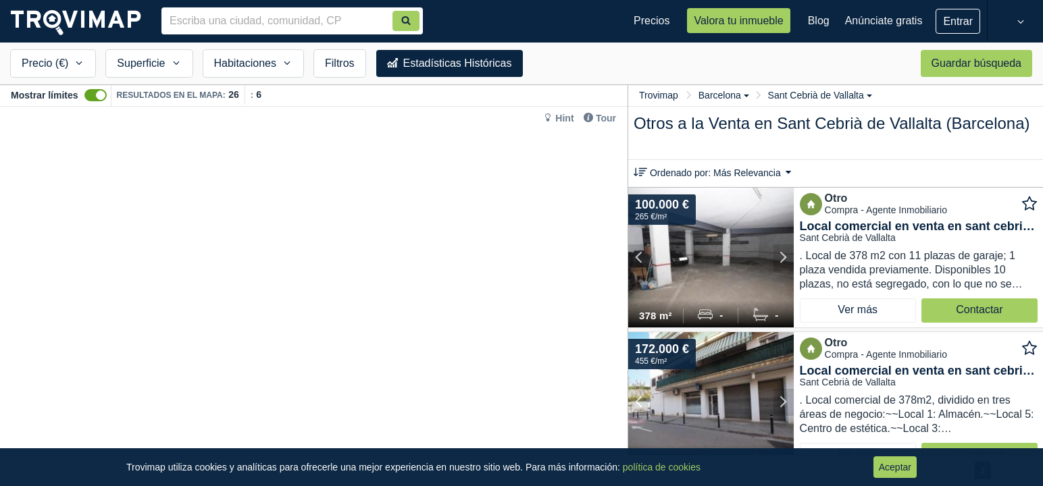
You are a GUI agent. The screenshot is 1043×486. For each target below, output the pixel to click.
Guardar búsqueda (976, 63)
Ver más (857, 309)
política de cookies (662, 467)
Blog (819, 20)
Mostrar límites (44, 95)
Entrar (958, 21)
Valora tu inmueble (738, 20)
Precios (651, 20)
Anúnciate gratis (884, 20)
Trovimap (658, 95)
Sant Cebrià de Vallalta (820, 95)
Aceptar (895, 467)
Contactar (979, 309)
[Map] (314, 296)
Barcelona (723, 95)
